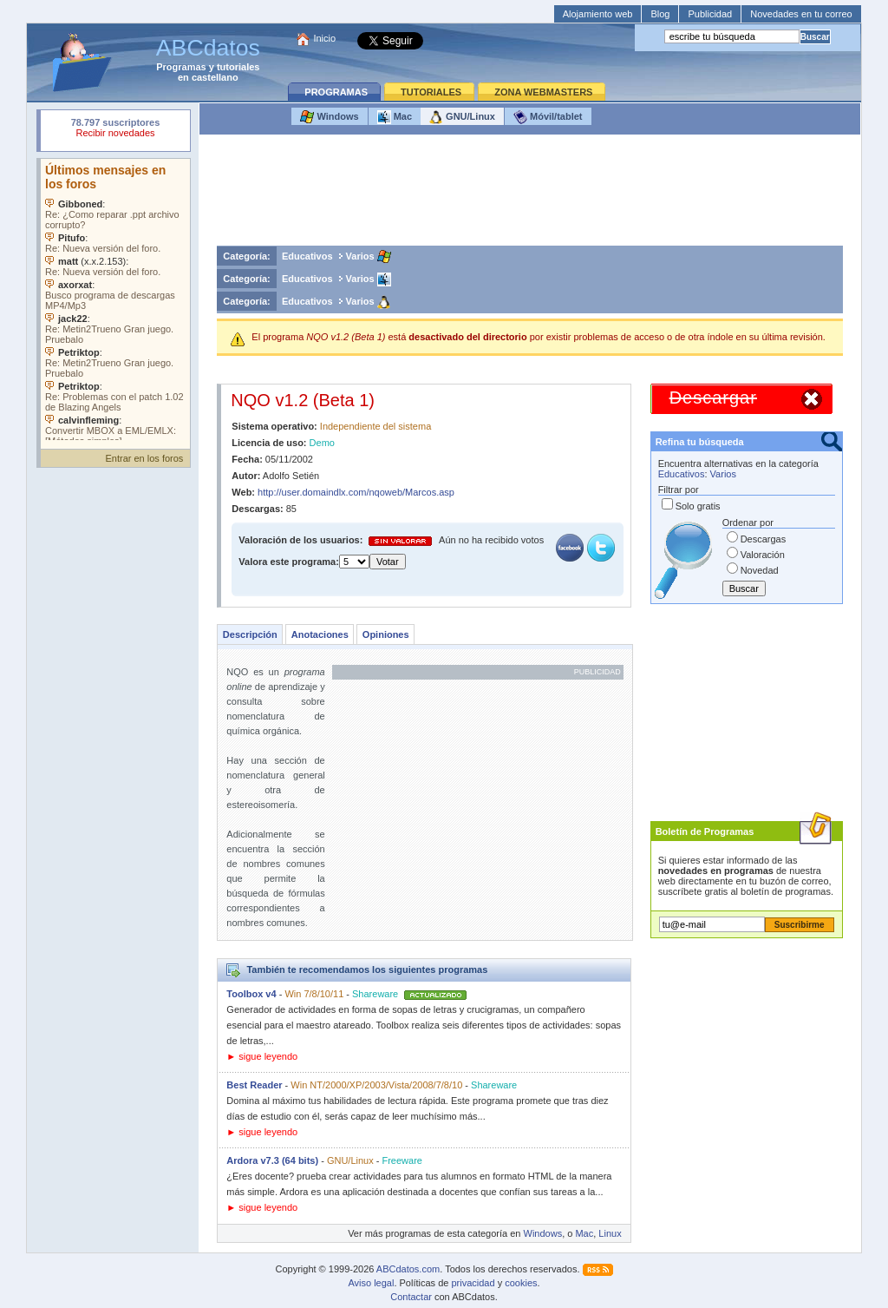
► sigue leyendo (261, 1056)
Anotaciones (320, 634)
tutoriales (238, 67)
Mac (394, 117)
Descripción (250, 634)
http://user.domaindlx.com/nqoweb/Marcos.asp (356, 492)
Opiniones (385, 634)
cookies (521, 1283)
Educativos (307, 256)
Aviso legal (371, 1283)
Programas (181, 67)
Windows (329, 117)
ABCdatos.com (408, 1269)
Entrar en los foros (144, 458)
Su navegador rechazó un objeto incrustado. (115, 129)
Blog (659, 14)
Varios (360, 256)
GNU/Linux (462, 117)
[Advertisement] (530, 194)
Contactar (411, 1297)
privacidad (472, 1283)
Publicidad (710, 14)
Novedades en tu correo (801, 14)
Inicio (324, 38)
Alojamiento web (598, 14)
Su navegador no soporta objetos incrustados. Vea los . (115, 299)
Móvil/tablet (548, 117)
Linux (609, 1233)
